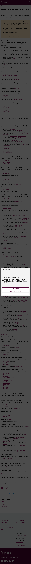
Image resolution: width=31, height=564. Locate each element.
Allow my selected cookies (15, 291)
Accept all (15, 294)
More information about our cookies (9, 284)
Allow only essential (15, 288)
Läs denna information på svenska (8, 285)
